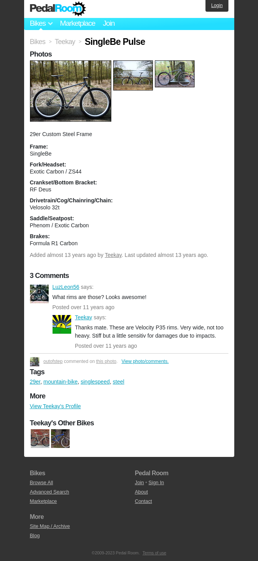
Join (108, 23)
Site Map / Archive (50, 526)
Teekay (113, 255)
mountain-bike (61, 382)
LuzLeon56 (39, 294)
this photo (106, 361)
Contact (143, 501)
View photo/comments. (144, 361)
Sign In (156, 482)
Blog (35, 535)
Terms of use (154, 552)
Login (217, 5)
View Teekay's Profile (55, 406)
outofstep (53, 361)
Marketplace (77, 23)
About (141, 492)
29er (35, 382)
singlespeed (95, 382)
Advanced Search (49, 492)
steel (119, 382)
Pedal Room (58, 9)
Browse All (41, 482)
